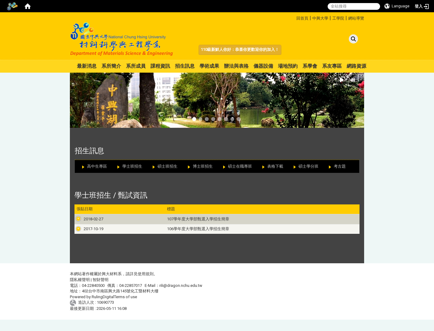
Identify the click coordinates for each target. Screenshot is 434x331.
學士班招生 (132, 166)
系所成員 (136, 66)
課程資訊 (160, 66)
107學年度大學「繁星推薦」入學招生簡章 (271, 224)
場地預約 (288, 66)
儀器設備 (263, 66)
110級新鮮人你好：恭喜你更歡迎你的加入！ (240, 49)
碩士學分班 (308, 166)
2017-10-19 (86, 234)
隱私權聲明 (80, 291)
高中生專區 (97, 166)
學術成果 (209, 66)
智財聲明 (100, 291)
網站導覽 (356, 18)
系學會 (310, 66)
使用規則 (146, 285)
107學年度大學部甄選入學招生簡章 (143, 219)
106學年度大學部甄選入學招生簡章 (143, 234)
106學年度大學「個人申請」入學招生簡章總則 (275, 234)
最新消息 (87, 66)
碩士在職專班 (240, 166)
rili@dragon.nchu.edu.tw (180, 297)
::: (294, 17)
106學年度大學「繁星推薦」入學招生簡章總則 (275, 240)
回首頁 (302, 18)
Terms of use (125, 308)
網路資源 (356, 66)
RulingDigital (103, 308)
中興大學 (320, 18)
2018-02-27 (86, 219)
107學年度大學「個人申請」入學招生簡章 (271, 219)
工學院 (338, 18)
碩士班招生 (167, 166)
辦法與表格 (236, 66)
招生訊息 (185, 66)
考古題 (340, 166)
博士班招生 (203, 166)
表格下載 (275, 166)
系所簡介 (111, 66)
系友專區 (332, 66)
